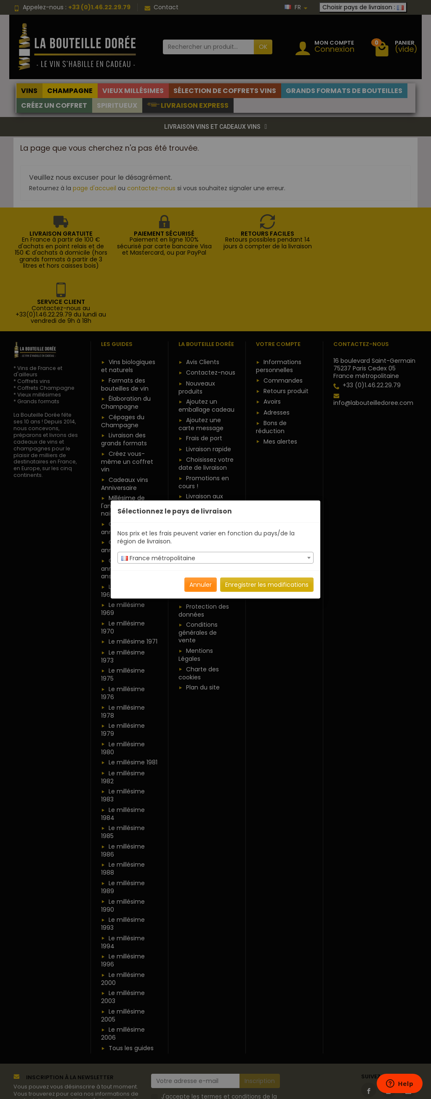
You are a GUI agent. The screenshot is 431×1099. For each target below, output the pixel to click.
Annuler (200, 584)
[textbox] (215, 558)
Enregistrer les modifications (267, 584)
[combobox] (215, 558)
